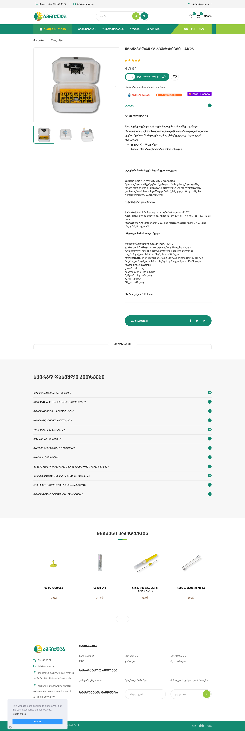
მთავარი (38, 40)
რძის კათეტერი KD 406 (191, 587)
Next (115, 86)
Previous (38, 86)
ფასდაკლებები (113, 29)
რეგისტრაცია (178, 661)
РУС (193, 29)
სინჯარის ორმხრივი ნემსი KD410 (145, 589)
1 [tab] (120, 619)
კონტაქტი (153, 29)
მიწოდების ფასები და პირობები (189, 680)
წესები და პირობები (136, 680)
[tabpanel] (122, 577)
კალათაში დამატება (151, 76)
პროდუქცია (131, 655)
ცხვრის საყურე (53, 587)
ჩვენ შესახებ (87, 29)
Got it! (37, 721)
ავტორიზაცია (178, 655)
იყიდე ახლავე (53, 29)
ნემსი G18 (99, 587)
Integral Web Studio (71, 725)
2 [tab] (124, 619)
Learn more (19, 714)
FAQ (81, 661)
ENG (185, 29)
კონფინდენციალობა (91, 680)
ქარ (201, 29)
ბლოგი (135, 29)
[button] (200, 4)
